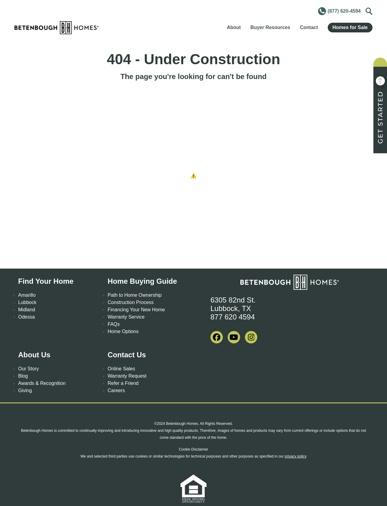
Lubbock (27, 302)
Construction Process (131, 302)
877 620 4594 (232, 317)
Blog (23, 376)
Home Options (123, 331)
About (234, 27)
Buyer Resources (270, 27)
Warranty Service (126, 316)
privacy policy (296, 456)
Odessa (26, 316)
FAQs (114, 324)
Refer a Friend (123, 383)
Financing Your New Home (136, 309)
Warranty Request (127, 376)
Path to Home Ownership (135, 295)
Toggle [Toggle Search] (368, 10)
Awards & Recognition (42, 383)
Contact (309, 27)
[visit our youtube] (234, 337)
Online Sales (121, 368)
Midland (26, 309)
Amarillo (27, 295)
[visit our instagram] (251, 337)
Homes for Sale (350, 27)
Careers (116, 390)
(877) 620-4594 (339, 11)
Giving (25, 390)
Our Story (28, 368)
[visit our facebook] (216, 337)
